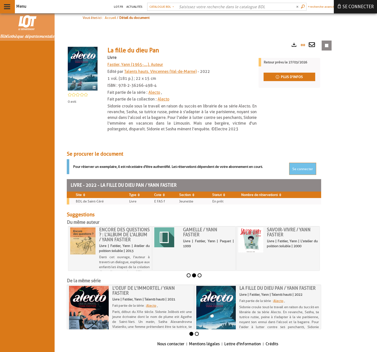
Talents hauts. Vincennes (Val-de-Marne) (160, 71)
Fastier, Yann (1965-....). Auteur (135, 64)
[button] (161, 6)
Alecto (154, 92)
